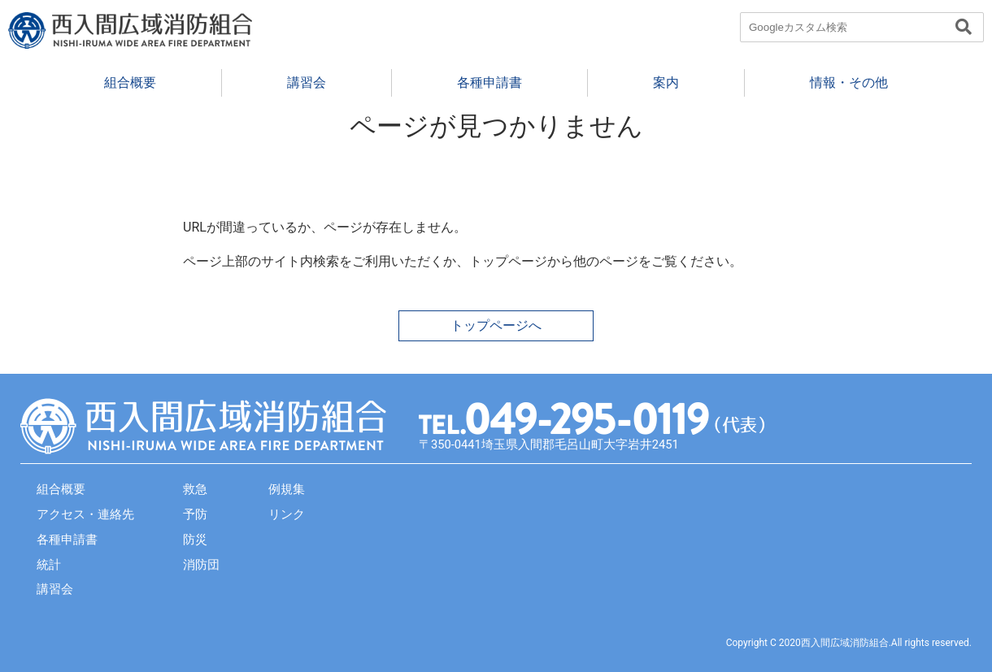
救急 (195, 489)
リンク (286, 514)
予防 (195, 514)
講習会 (306, 82)
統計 (49, 564)
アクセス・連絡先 (85, 514)
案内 (666, 82)
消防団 (201, 564)
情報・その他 (849, 82)
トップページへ (496, 325)
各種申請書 (489, 82)
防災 (195, 539)
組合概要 (130, 82)
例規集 (286, 489)
